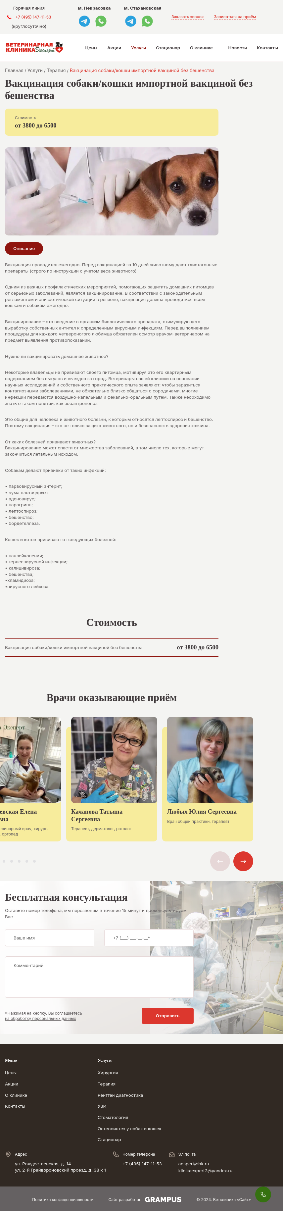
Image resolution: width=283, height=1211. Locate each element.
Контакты (267, 47)
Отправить (167, 1015)
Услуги (138, 47)
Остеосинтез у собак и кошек (130, 1128)
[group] (111, 784)
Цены (91, 47)
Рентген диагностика (120, 1095)
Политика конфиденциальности (62, 1199)
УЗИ (102, 1106)
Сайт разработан (145, 1199)
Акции (114, 47)
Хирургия (108, 1072)
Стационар (168, 47)
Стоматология (113, 1117)
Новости (237, 47)
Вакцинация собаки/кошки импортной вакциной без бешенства (74, 647)
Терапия (107, 1083)
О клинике (201, 47)
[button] (4, 861)
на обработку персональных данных (40, 1018)
